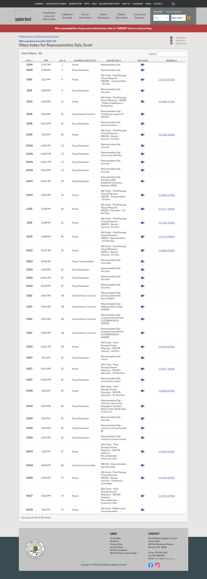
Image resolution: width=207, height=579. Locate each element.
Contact (158, 4)
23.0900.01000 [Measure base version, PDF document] (167, 195)
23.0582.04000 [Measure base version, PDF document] (167, 134)
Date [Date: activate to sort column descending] (28, 60)
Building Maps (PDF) (109, 4)
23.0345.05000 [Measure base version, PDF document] (167, 477)
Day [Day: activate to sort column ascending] (61, 60)
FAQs (94, 4)
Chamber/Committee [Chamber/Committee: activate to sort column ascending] (84, 60)
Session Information (85, 16)
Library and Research (139, 16)
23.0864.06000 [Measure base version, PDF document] (167, 250)
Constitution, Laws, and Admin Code (49, 16)
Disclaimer (114, 541)
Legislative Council (56, 4)
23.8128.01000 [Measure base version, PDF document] (167, 79)
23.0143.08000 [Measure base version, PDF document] (167, 236)
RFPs (86, 4)
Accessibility (115, 538)
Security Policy (116, 547)
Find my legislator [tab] (174, 11)
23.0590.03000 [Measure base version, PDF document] (167, 346)
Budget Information (121, 16)
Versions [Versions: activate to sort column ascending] (170, 60)
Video (148, 4)
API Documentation (118, 550)
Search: (167, 54)
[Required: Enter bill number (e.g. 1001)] (178, 18)
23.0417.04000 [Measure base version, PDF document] (167, 368)
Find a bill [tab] (158, 11)
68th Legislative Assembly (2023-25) (37, 41)
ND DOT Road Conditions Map (124, 553)
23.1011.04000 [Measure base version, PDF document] (167, 209)
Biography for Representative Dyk (39, 36)
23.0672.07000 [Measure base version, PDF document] (167, 496)
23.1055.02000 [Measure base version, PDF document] (167, 222)
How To (126, 4)
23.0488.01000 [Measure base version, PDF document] (167, 101)
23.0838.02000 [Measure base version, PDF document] (167, 390)
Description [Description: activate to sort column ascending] (113, 60)
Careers (39, 4)
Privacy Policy (116, 544)
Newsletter (75, 4)
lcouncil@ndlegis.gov (164, 558)
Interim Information (103, 16)
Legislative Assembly (67, 16)
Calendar (138, 4)
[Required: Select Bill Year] (161, 18)
